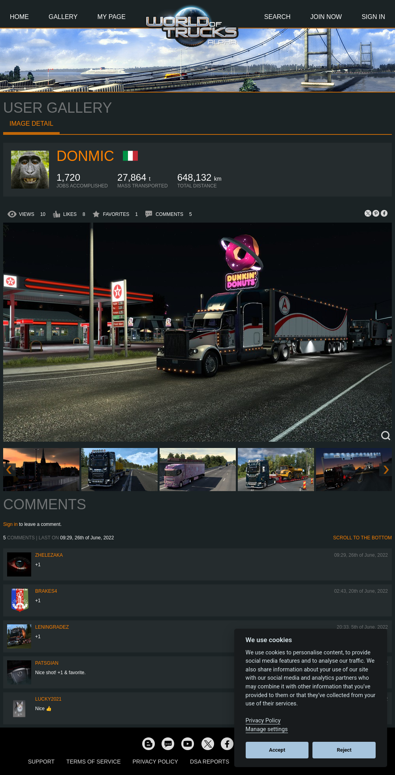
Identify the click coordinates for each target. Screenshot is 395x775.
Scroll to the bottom (362, 538)
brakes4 (46, 591)
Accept (277, 750)
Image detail (31, 123)
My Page (112, 16)
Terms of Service (93, 761)
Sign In (373, 16)
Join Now (326, 16)
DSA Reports (209, 761)
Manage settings (267, 729)
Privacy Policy (155, 761)
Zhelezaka (49, 555)
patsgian (46, 663)
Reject (344, 750)
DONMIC (85, 156)
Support (41, 761)
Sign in (10, 524)
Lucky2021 (48, 699)
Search (277, 16)
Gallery (63, 16)
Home (19, 16)
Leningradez (52, 627)
